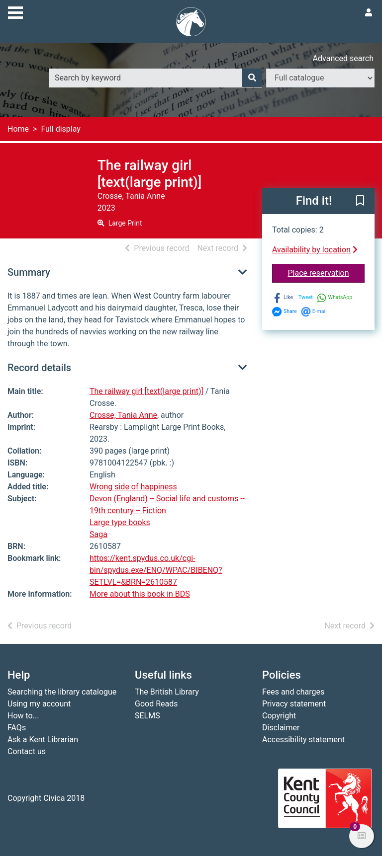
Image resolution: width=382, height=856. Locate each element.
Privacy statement (294, 703)
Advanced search (343, 58)
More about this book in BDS (140, 594)
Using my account (39, 703)
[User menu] (368, 13)
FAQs (16, 727)
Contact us (26, 751)
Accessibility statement (303, 739)
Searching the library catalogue (61, 692)
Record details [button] (39, 368)
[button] (360, 201)
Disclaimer (280, 727)
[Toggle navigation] (15, 11)
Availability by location (315, 249)
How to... (23, 715)
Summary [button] (28, 272)
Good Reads (156, 703)
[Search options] (320, 78)
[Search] (252, 78)
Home (18, 129)
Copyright (279, 715)
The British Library (167, 692)
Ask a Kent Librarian (42, 739)
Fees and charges (293, 692)
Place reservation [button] (326, 272)
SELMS (147, 715)
